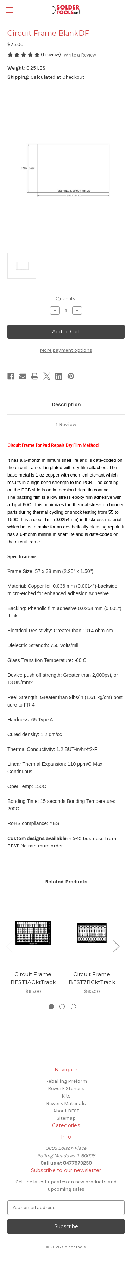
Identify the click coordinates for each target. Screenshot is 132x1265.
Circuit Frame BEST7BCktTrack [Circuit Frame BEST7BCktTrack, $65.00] (92, 978)
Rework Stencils (66, 1089)
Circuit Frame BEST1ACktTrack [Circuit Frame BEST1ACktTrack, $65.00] (33, 978)
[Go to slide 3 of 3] (73, 1006)
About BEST (66, 1111)
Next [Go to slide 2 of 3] (116, 946)
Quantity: (66, 298)
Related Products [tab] (66, 882)
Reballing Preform (66, 1081)
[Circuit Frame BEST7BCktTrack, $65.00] (92, 933)
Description (66, 404)
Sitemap (66, 1118)
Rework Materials (66, 1103)
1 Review (66, 424)
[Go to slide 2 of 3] (62, 1006)
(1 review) (51, 55)
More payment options (66, 350)
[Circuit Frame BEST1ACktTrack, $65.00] (33, 933)
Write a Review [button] (80, 55)
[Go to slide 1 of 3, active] (51, 1006)
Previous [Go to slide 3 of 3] (9, 946)
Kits (66, 1096)
